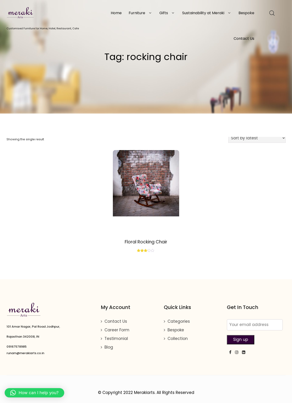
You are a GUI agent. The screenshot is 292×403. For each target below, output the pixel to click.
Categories (179, 321)
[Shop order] (257, 138)
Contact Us (244, 38)
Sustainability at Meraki (207, 13)
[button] (34, 392)
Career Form (116, 330)
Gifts (167, 13)
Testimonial (116, 338)
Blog (108, 347)
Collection (178, 338)
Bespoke (246, 13)
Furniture (140, 13)
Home (116, 13)
